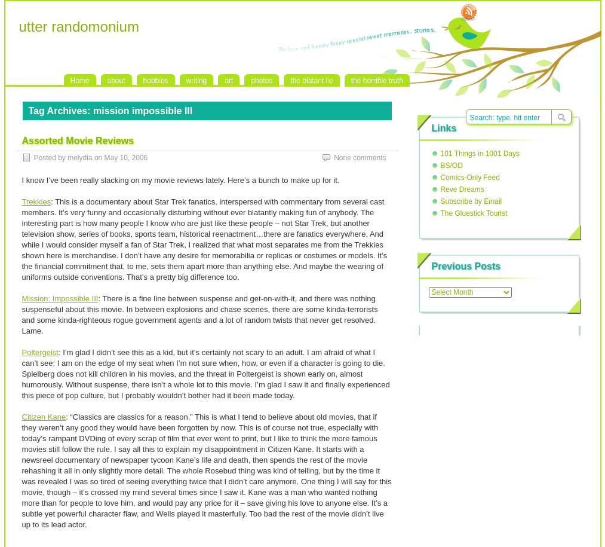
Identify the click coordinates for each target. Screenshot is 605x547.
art (229, 81)
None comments (360, 158)
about (116, 81)
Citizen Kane (44, 416)
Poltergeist (40, 352)
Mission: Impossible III (60, 298)
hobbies (155, 81)
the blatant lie (311, 81)
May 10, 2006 (126, 158)
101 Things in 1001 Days (480, 153)
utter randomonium (79, 27)
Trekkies (36, 201)
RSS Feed (468, 12)
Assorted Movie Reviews (78, 141)
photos (261, 81)
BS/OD (452, 165)
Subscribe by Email (471, 201)
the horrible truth (377, 81)
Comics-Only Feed (470, 177)
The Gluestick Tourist (474, 213)
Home (80, 81)
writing (196, 81)
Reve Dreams (462, 189)
